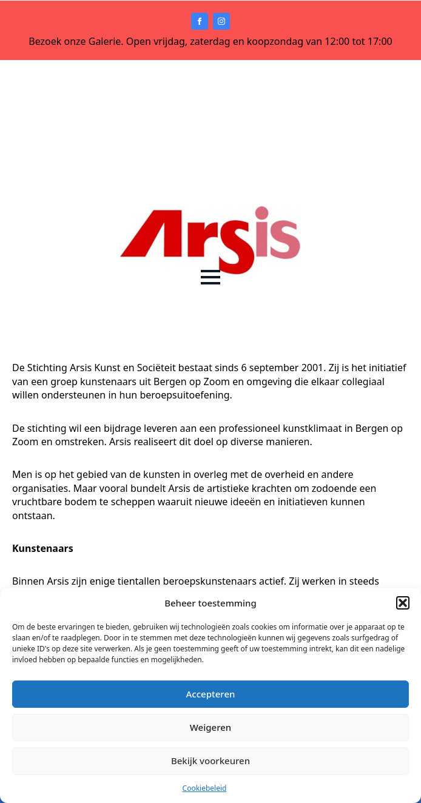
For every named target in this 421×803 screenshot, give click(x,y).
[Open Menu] (210, 277)
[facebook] (199, 21)
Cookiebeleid (205, 788)
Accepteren (210, 694)
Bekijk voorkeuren (210, 760)
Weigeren (210, 727)
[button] (403, 603)
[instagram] (221, 21)
